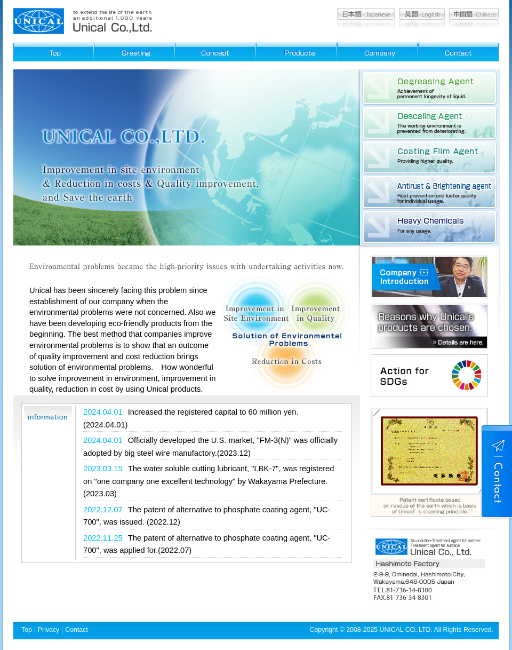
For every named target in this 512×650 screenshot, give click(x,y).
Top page (53, 52)
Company (377, 52)
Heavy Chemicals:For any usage (429, 226)
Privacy (48, 629)
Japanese (366, 14)
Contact (458, 52)
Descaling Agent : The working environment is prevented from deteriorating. (429, 122)
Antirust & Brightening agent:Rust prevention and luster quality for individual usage (429, 192)
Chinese (474, 14)
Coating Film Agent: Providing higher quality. (429, 157)
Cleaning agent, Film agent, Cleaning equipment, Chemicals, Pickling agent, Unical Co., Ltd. (38, 21)
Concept (215, 52)
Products (296, 52)
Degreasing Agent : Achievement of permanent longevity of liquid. (429, 88)
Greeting (134, 52)
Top (26, 629)
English (422, 14)
